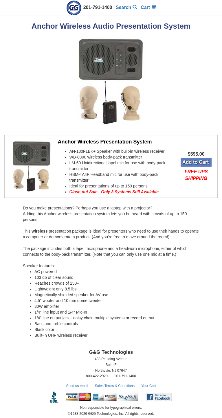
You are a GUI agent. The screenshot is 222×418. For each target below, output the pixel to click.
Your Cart (148, 386)
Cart (148, 7)
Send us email (77, 386)
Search (126, 7)
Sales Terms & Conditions (115, 386)
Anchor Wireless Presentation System (105, 142)
